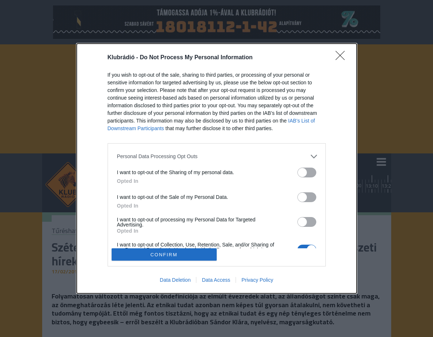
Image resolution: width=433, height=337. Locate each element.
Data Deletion (175, 280)
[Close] (342, 58)
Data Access (216, 280)
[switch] (306, 172)
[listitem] (216, 156)
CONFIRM (164, 254)
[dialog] (217, 168)
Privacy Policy (257, 280)
